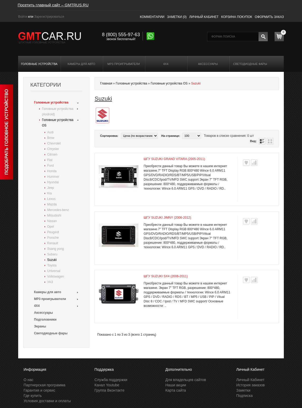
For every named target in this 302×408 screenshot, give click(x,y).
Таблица (270, 141)
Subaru (52, 254)
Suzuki (52, 260)
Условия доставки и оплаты (47, 401)
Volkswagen (55, 276)
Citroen (52, 154)
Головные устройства (39, 63)
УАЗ (50, 282)
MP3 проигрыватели (124, 63)
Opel (50, 226)
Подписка (244, 395)
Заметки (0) (177, 17)
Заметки (243, 390)
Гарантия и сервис (39, 390)
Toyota (51, 265)
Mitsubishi (54, 215)
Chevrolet (54, 143)
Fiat (49, 160)
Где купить (33, 395)
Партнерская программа (45, 385)
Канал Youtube (107, 385)
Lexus (51, 199)
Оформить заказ (269, 17)
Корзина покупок (236, 17)
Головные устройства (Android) (57, 111)
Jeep (50, 188)
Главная (106, 83)
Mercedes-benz (58, 210)
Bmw (50, 138)
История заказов (250, 385)
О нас (28, 380)
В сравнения (254, 163)
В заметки (246, 163)
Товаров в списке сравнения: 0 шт (229, 136)
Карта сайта (175, 390)
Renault (52, 243)
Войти (22, 16)
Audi (50, 132)
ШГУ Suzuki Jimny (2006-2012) (167, 217)
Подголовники (45, 319)
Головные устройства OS (57, 122)
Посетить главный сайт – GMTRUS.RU (53, 5)
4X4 (165, 63)
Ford (50, 165)
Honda (51, 171)
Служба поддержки (111, 380)
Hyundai (53, 182)
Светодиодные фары (250, 63)
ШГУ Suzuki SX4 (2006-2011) (166, 276)
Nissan (52, 221)
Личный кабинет (203, 17)
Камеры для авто (81, 63)
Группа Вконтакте (110, 390)
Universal (53, 271)
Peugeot (53, 232)
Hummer (53, 177)
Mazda (52, 204)
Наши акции (175, 385)
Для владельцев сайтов (185, 380)
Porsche (53, 238)
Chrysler (53, 149)
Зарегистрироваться (49, 16)
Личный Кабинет (250, 380)
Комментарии (152, 17)
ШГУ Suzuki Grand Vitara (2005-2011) (174, 159)
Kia (49, 193)
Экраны (40, 326)
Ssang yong (55, 249)
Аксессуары (208, 63)
